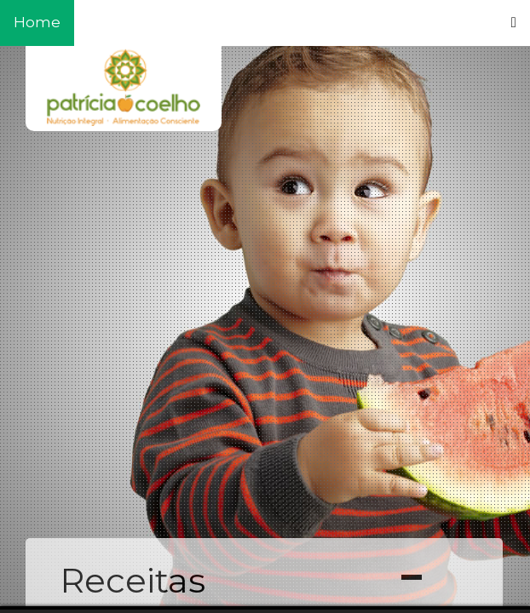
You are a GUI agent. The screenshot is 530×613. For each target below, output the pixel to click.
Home (37, 22)
